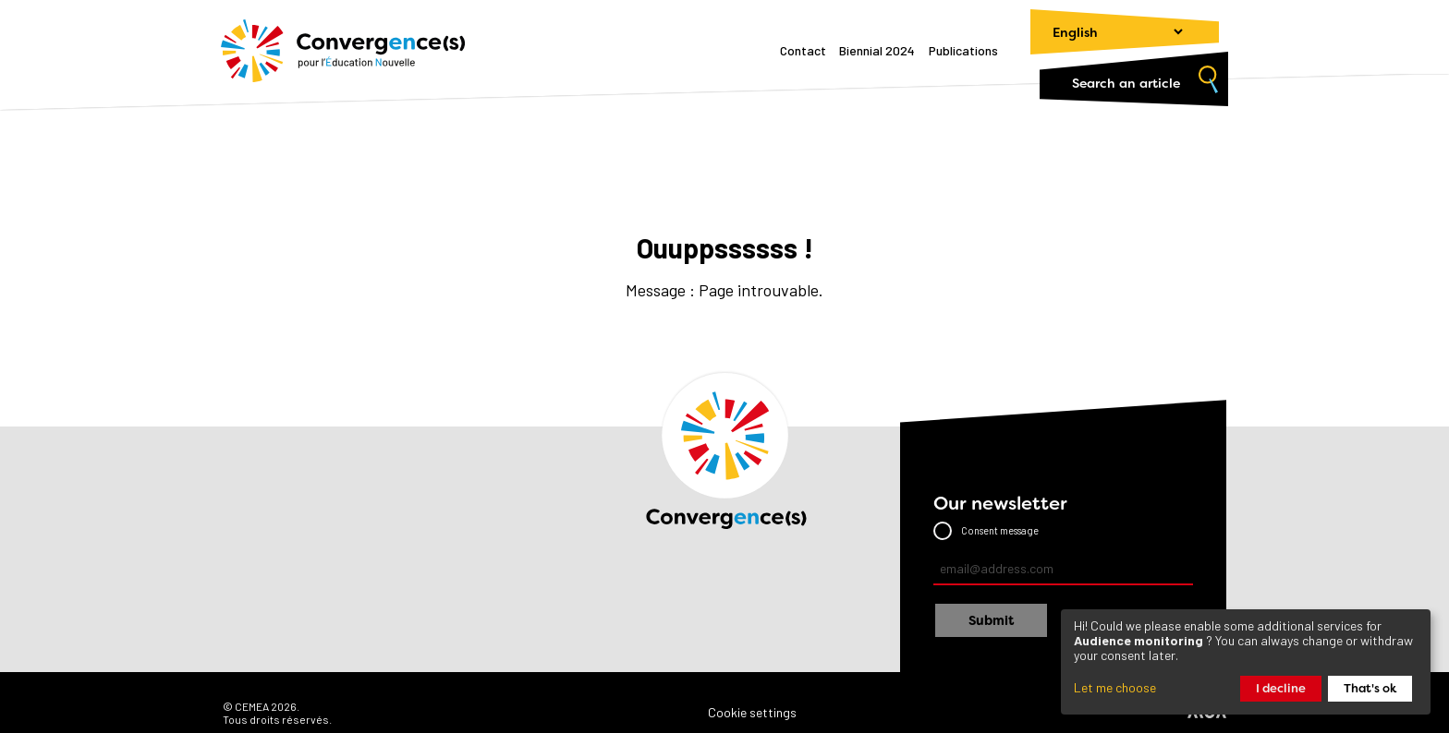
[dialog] (1246, 662)
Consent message (1000, 530)
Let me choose (1115, 687)
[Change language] (1109, 31)
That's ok (1370, 688)
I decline (1281, 688)
